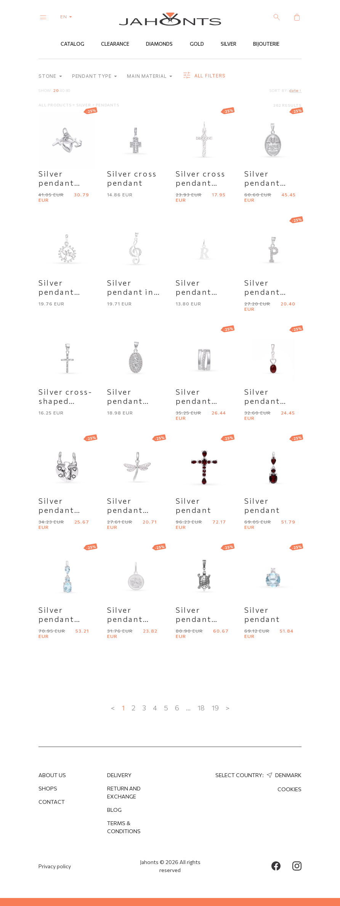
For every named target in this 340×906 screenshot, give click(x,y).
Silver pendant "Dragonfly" (132, 510)
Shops (47, 788)
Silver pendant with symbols (66, 183)
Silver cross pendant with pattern (203, 183)
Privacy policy (54, 866)
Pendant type (94, 77)
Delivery (119, 775)
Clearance (115, 45)
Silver (228, 45)
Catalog (72, 45)
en (67, 16)
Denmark (283, 775)
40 (62, 90)
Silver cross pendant (132, 178)
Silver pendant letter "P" (264, 292)
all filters (203, 76)
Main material (149, 77)
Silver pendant (194, 505)
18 (201, 708)
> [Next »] (227, 708)
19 (215, 708)
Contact (51, 801)
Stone (50, 77)
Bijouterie (266, 45)
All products (55, 105)
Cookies (289, 789)
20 (56, 90)
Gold (197, 45)
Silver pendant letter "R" (196, 292)
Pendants (107, 105)
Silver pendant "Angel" (125, 619)
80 (68, 90)
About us (52, 775)
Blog (114, 809)
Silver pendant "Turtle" (194, 619)
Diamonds (159, 45)
